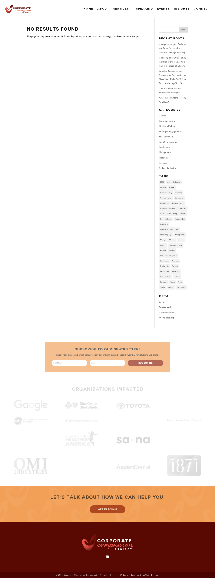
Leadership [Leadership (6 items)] (164, 224)
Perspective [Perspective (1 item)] (164, 261)
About (103, 9)
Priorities (163, 157)
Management (165, 152)
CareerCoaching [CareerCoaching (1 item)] (166, 192)
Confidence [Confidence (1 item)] (164, 203)
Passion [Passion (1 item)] (163, 250)
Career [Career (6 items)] (172, 187)
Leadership (164, 147)
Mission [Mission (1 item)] (163, 245)
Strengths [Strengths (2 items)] (163, 282)
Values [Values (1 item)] (162, 287)
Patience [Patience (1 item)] (172, 250)
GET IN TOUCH (107, 509)
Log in (162, 301)
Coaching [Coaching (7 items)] (178, 192)
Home (88, 9)
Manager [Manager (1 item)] (163, 240)
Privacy (155, 575)
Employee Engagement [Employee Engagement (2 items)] (168, 208)
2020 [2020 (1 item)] (162, 182)
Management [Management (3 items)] (179, 234)
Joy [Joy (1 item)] (161, 219)
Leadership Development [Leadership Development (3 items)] (169, 229)
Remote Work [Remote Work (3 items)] (165, 276)
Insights (182, 9)
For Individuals (166, 136)
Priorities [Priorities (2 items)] (175, 261)
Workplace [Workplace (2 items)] (181, 287)
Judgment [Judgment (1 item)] (168, 219)
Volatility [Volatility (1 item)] (171, 287)
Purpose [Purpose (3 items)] (175, 266)
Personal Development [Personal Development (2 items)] (168, 255)
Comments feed (167, 312)
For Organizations (168, 141)
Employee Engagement (170, 131)
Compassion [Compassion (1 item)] (179, 198)
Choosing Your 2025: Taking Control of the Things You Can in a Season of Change (172, 61)
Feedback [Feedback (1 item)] (182, 208)
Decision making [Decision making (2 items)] (178, 203)
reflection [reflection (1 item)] (175, 271)
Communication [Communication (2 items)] (166, 198)
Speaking (144, 9)
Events (163, 9)
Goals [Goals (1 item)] (162, 213)
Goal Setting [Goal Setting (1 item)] (172, 213)
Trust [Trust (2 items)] (180, 282)
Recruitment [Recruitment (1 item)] (164, 271)
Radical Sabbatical (167, 168)
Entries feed (165, 307)
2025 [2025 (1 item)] (168, 182)
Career (162, 115)
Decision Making (167, 126)
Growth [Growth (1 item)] (183, 213)
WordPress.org (166, 317)
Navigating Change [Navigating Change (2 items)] (175, 245)
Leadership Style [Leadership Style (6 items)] (166, 234)
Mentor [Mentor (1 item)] (172, 240)
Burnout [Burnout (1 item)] (163, 187)
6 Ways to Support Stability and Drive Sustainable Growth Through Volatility (172, 48)
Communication (167, 120)
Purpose (163, 162)
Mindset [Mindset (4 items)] (181, 240)
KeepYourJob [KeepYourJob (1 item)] (180, 219)
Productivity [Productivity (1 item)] (164, 266)
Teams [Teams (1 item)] (172, 282)
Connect (202, 9)
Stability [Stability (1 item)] (177, 276)
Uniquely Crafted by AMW (134, 575)
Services (121, 9)
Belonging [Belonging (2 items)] (177, 182)
